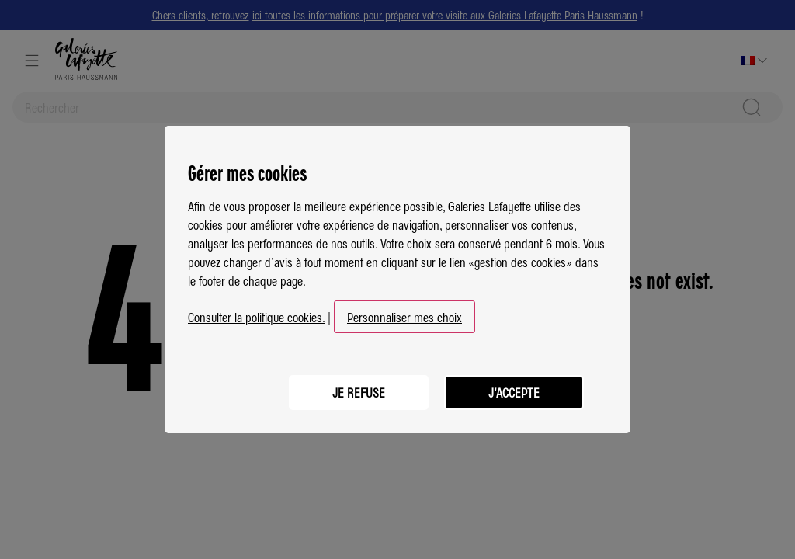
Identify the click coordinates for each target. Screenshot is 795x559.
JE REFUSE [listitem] (358, 392)
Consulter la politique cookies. (256, 317)
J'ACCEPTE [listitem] (514, 392)
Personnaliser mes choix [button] (404, 317)
